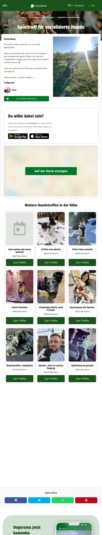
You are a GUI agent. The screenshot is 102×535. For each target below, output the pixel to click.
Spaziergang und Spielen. (82, 307)
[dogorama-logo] (38, 5)
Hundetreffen (34, 17)
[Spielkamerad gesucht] (82, 355)
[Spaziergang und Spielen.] (82, 297)
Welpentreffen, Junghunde (19, 365)
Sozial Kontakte (20, 307)
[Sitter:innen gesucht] (82, 239)
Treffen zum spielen (51, 249)
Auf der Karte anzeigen (51, 171)
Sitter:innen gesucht (82, 249)
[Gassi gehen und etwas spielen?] (19, 239)
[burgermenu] (5, 5)
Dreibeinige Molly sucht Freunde (51, 309)
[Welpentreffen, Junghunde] (19, 355)
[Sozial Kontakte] (19, 297)
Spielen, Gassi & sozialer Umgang (51, 367)
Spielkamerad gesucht (82, 365)
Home (24, 17)
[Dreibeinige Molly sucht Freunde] (51, 297)
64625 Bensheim (48, 17)
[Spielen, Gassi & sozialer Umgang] (51, 355)
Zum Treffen (19, 262)
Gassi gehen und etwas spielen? (19, 250)
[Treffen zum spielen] (51, 239)
